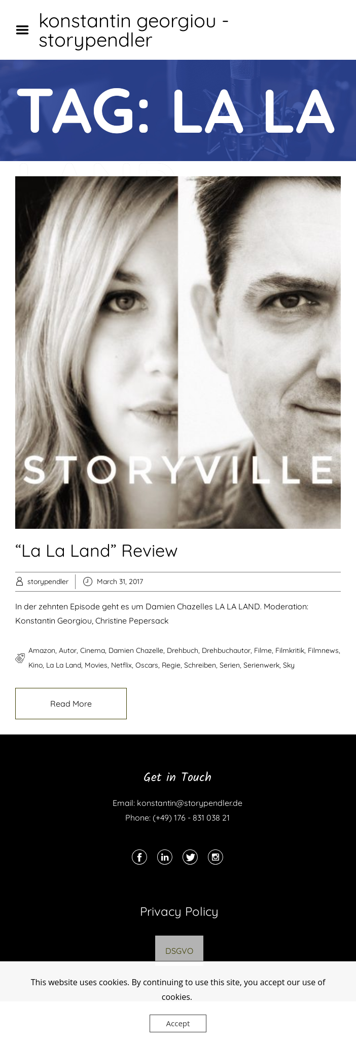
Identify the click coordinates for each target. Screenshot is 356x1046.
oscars (146, 665)
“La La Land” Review (96, 550)
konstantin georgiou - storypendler (134, 30)
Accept (178, 1023)
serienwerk (261, 665)
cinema (92, 650)
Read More (71, 704)
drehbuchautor (226, 650)
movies (96, 665)
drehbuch (182, 650)
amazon (41, 650)
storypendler (47, 581)
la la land (63, 665)
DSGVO (179, 951)
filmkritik (289, 650)
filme (263, 650)
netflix (121, 665)
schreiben (200, 665)
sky (289, 665)
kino (35, 665)
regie (171, 665)
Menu (26, 30)
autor (68, 650)
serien (230, 665)
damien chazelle (136, 650)
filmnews (323, 650)
